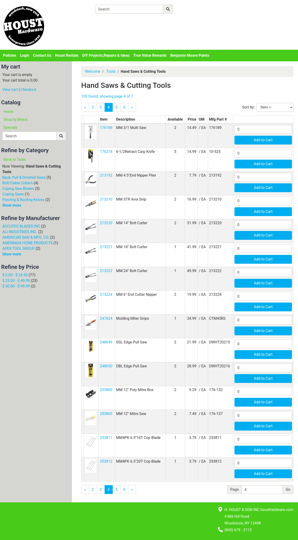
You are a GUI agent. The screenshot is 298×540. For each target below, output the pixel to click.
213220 (106, 223)
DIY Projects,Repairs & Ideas (106, 55)
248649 (106, 342)
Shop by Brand (15, 119)
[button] (90, 131)
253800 (106, 390)
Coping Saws (13, 194)
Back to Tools (14, 159)
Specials (10, 127)
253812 (106, 461)
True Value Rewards (150, 55)
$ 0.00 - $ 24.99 (15, 275)
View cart (10, 89)
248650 (106, 366)
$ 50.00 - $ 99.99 (16, 286)
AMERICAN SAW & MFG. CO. (25, 237)
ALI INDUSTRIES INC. (19, 232)
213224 (106, 294)
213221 (106, 247)
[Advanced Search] (193, 9)
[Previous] (85, 107)
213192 (106, 175)
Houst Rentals (66, 55)
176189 (106, 127)
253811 (106, 437)
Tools (110, 71)
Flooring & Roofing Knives (23, 200)
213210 (106, 199)
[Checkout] (162, 20)
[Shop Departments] (78, 9)
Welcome (92, 71)
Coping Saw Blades (18, 188)
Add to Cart (263, 140)
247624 (106, 318)
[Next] (132, 107)
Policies (9, 55)
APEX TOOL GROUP (18, 248)
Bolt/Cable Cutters (17, 183)
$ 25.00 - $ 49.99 (16, 280)
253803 (106, 414)
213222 (106, 271)
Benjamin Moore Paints (189, 55)
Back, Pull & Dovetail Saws (24, 177)
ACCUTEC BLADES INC (21, 226)
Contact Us (42, 55)
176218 (106, 151)
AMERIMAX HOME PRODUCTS (27, 243)
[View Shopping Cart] (113, 20)
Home (8, 111)
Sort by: (248, 107)
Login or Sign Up (259, 15)
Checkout (28, 89)
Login (24, 55)
